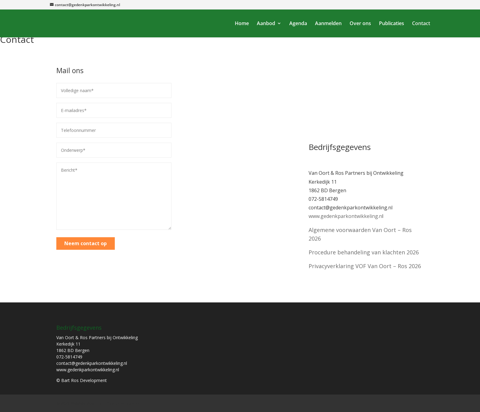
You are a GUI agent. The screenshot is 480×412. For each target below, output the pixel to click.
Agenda (298, 24)
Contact (421, 24)
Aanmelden (328, 24)
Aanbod (266, 24)
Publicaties (391, 24)
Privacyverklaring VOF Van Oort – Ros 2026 (365, 266)
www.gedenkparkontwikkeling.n (345, 216)
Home (242, 24)
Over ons (360, 24)
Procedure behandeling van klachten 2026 (364, 252)
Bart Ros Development (119, 403)
